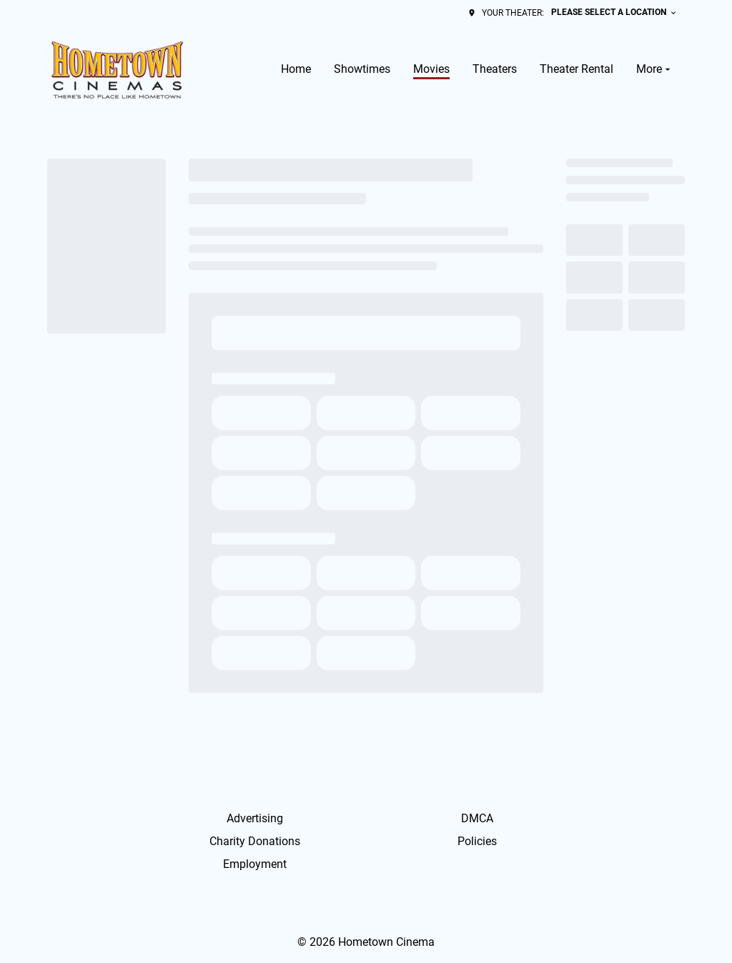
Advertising (255, 818)
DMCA (477, 818)
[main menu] (477, 69)
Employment (255, 864)
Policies (477, 841)
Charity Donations (254, 841)
